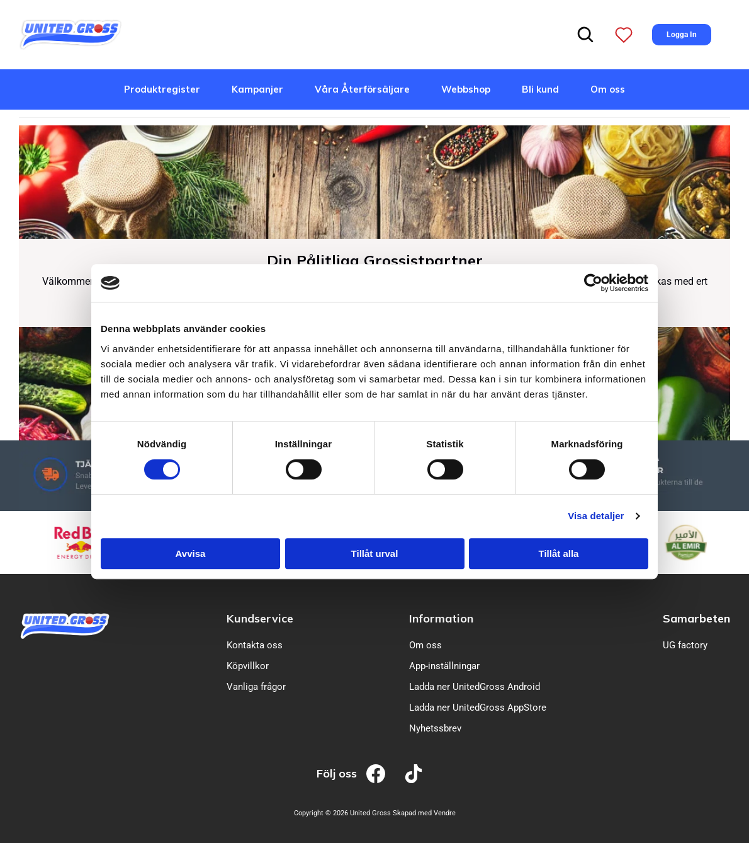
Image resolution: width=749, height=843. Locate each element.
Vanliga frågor (256, 686)
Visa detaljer (596, 515)
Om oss (607, 89)
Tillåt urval (374, 553)
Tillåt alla (559, 553)
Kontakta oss (255, 645)
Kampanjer (257, 89)
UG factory (685, 645)
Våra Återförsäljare (362, 89)
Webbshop (465, 89)
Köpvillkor (248, 666)
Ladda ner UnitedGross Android (474, 686)
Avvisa (191, 553)
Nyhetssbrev (435, 728)
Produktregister (162, 89)
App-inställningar (444, 666)
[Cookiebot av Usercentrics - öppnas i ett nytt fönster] (593, 282)
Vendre (445, 813)
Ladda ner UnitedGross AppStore (477, 707)
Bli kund (540, 89)
